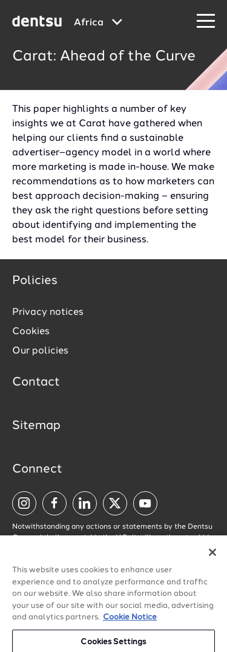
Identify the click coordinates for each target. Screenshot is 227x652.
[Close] (212, 558)
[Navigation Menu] (206, 21)
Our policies (40, 351)
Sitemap (36, 426)
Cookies (31, 332)
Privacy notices (48, 312)
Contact (36, 382)
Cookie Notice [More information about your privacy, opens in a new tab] (130, 623)
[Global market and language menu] (98, 23)
